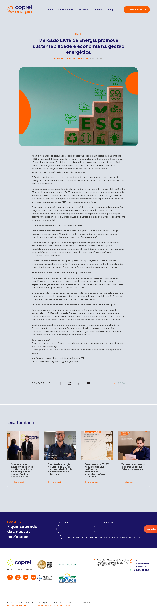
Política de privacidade (17, 605)
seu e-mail (108, 522)
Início (51, 9)
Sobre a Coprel (66, 9)
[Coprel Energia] (19, 10)
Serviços (43, 603)
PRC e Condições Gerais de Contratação (52, 605)
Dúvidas (99, 9)
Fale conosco (83, 603)
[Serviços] (85, 10)
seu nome (64, 522)
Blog (110, 9)
